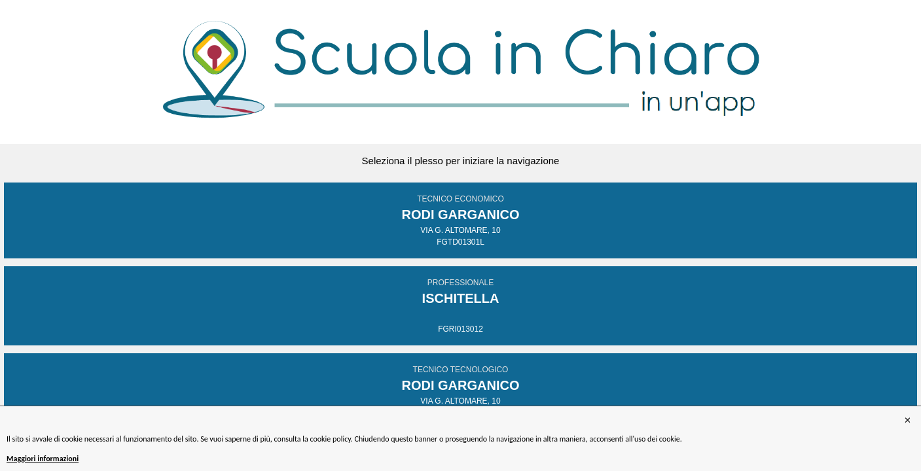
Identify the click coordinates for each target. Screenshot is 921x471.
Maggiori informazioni (43, 458)
